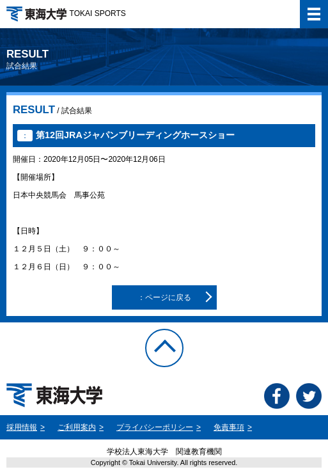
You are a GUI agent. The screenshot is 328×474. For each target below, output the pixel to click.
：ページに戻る (164, 297)
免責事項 (229, 427)
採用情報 (21, 427)
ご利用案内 (77, 427)
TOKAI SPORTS (66, 13)
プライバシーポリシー (154, 427)
